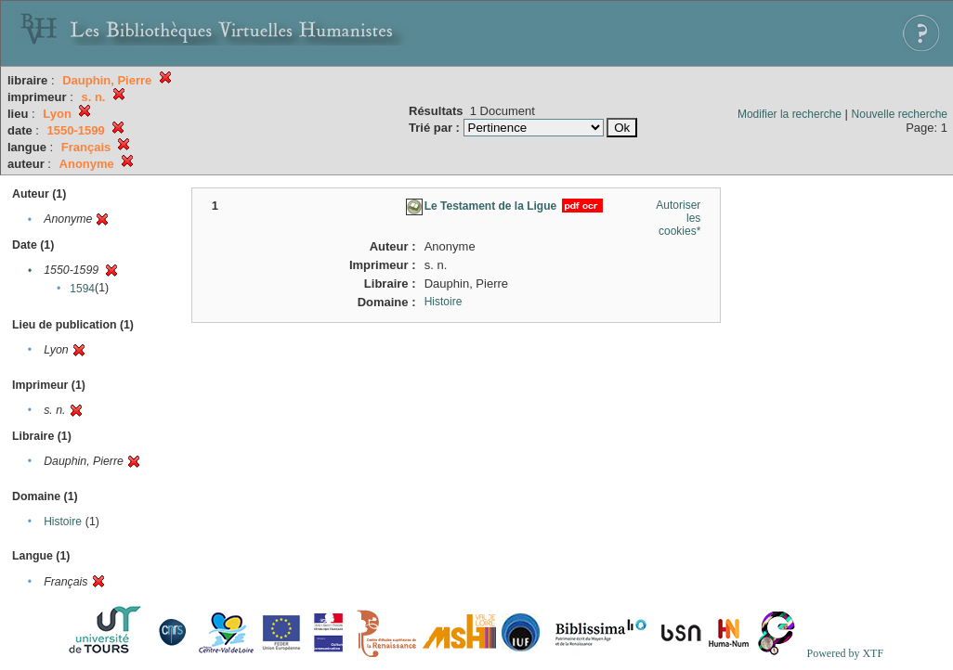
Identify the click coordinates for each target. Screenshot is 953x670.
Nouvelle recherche (899, 114)
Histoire (63, 521)
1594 (82, 288)
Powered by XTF (844, 653)
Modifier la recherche (790, 114)
